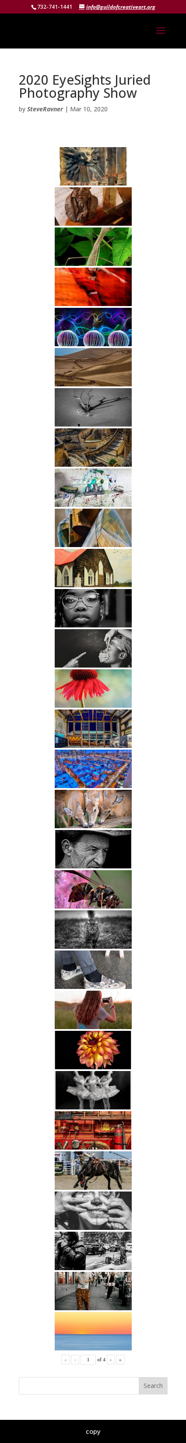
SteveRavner (45, 109)
